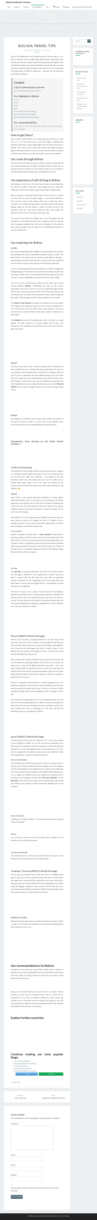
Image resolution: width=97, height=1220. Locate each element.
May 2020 (80, 208)
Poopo (16, 105)
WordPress (53, 1216)
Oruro (16, 103)
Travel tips (16, 1082)
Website (13, 1175)
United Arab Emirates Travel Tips (82, 86)
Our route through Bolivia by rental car (27, 91)
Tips (47, 7)
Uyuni (16, 108)
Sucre (46, 740)
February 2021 (81, 205)
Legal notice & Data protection (82, 7)
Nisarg (66, 1216)
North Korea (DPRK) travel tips (25, 1071)
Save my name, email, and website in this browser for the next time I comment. (35, 1189)
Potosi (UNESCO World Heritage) (25, 111)
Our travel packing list (22, 1061)
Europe (16, 7)
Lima (17, 142)
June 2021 (80, 197)
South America (37, 7)
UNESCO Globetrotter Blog (18, 2)
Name (13, 1155)
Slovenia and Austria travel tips (25, 1063)
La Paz (16, 100)
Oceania (25, 7)
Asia (8, 7)
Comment (15, 1124)
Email (13, 1165)
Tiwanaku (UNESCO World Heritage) (26, 117)
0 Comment (46, 50)
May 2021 (80, 201)
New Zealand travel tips (23, 1068)
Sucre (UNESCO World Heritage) (25, 114)
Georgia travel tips (21, 1066)
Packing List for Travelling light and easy (82, 106)
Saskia (37, 50)
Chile (29, 927)
